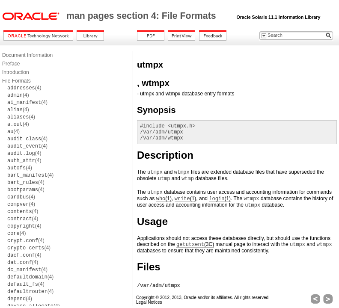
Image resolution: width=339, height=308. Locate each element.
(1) (164, 198)
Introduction (15, 72)
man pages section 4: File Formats (142, 16)
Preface (11, 64)
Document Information (27, 55)
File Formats (16, 81)
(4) (24, 88)
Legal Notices (149, 302)
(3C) (195, 244)
